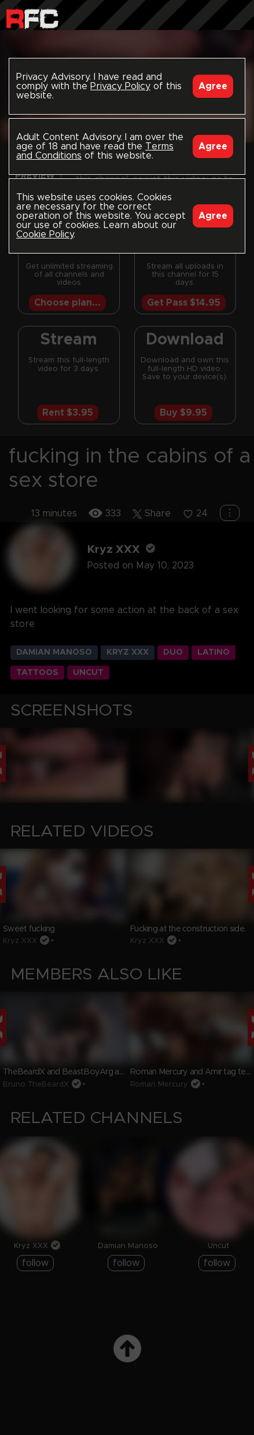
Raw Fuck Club (32, 18)
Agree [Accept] (212, 86)
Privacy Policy (120, 86)
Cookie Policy (44, 234)
